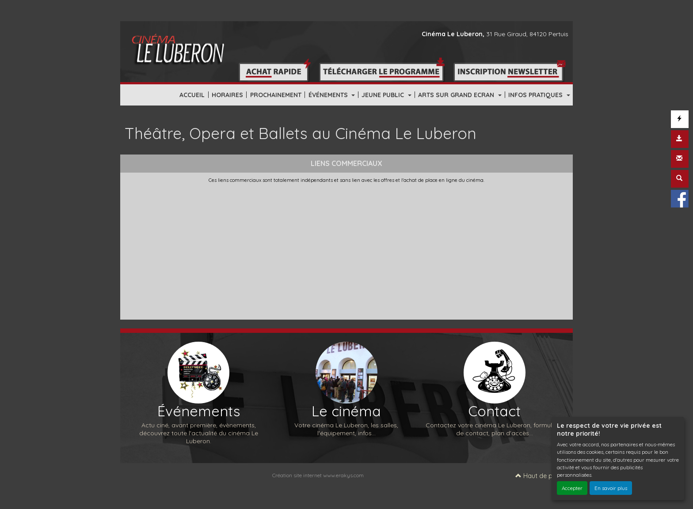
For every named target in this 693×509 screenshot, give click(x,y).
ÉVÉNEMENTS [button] (329, 95)
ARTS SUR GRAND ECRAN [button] (457, 95)
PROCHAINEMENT (275, 95)
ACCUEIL (192, 95)
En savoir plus (610, 488)
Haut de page (539, 476)
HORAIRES (227, 95)
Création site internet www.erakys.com (318, 475)
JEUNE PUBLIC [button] (384, 95)
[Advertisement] (346, 249)
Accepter (572, 488)
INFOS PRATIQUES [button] (536, 95)
